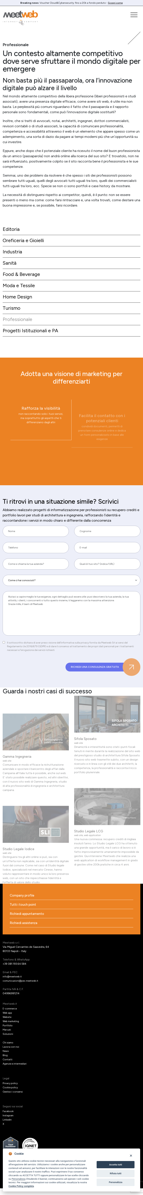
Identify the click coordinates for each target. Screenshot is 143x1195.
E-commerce (11, 1015)
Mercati (7, 1036)
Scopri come (115, 2)
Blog (5, 1062)
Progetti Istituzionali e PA (32, 335)
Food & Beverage (23, 276)
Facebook (9, 1118)
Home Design (19, 300)
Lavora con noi (11, 1053)
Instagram (9, 1122)
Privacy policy (11, 1090)
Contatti (8, 1066)
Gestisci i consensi (14, 1098)
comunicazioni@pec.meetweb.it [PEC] (22, 987)
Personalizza (18, 1178)
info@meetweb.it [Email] (13, 983)
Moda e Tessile (20, 288)
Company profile (23, 901)
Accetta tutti (115, 1164)
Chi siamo (8, 1049)
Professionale (18, 324)
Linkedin (7, 1126)
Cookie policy (11, 1094)
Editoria (12, 229)
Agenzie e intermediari (16, 1070)
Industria (13, 253)
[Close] (131, 1155)
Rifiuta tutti (115, 1173)
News (6, 1057)
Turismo (12, 312)
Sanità (10, 265)
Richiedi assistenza (24, 930)
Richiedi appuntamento (28, 920)
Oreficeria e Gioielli (25, 241)
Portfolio (8, 1032)
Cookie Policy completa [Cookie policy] (21, 1186)
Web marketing (12, 1028)
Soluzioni (8, 1040)
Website (8, 1023)
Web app (8, 1019)
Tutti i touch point (24, 911)
